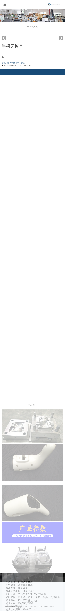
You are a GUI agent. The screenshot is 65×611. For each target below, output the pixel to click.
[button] (61, 40)
